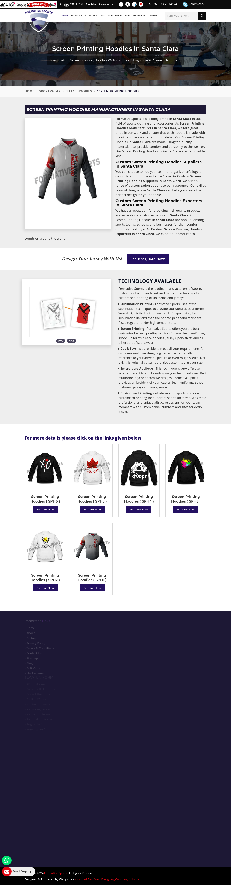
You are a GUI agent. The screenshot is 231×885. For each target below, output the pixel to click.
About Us (76, 15)
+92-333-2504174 (163, 4)
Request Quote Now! (147, 259)
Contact (154, 15)
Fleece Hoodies (79, 91)
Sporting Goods (134, 15)
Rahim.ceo (193, 4)
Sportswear (114, 15)
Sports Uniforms (94, 15)
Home (65, 15)
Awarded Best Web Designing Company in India (107, 879)
